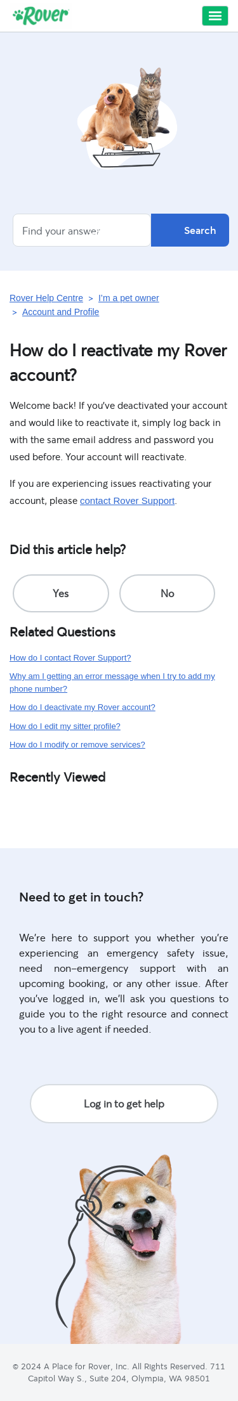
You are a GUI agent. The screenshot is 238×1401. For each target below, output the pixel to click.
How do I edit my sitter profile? (65, 726)
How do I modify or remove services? (77, 744)
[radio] (61, 593)
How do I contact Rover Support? (70, 657)
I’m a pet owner (128, 298)
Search (190, 230)
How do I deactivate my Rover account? (82, 707)
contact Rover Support (127, 500)
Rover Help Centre (46, 298)
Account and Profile (60, 312)
